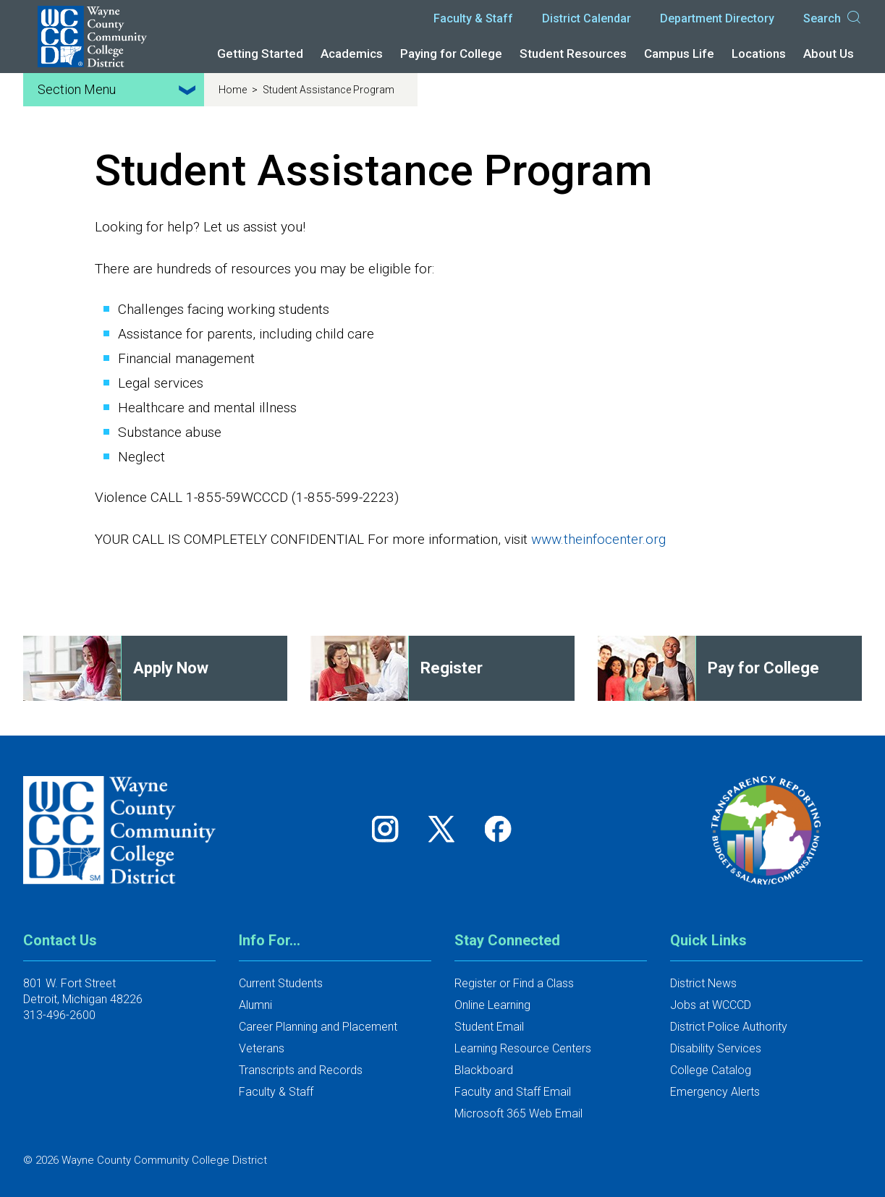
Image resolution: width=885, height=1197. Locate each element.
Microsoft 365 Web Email (518, 1113)
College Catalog (710, 1070)
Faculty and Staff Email (512, 1092)
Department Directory (717, 18)
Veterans (261, 1048)
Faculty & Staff (473, 18)
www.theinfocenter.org (598, 539)
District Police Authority (728, 1027)
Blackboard (483, 1070)
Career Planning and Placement (318, 1027)
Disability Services (715, 1048)
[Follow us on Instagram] (390, 828)
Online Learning (492, 1005)
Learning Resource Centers (522, 1048)
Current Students (281, 983)
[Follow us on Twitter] (446, 828)
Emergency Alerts (715, 1092)
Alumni (255, 1005)
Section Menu (119, 90)
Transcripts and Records (301, 1070)
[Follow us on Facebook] (499, 828)
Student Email (489, 1027)
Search (833, 19)
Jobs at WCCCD (710, 1005)
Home (234, 89)
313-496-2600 (59, 1015)
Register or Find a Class (514, 983)
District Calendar (586, 18)
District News (703, 983)
